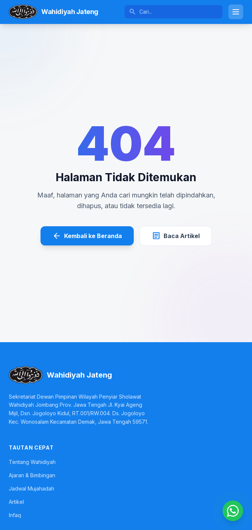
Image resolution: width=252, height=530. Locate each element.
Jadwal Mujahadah (31, 488)
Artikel (16, 502)
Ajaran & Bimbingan (32, 475)
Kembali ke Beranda (87, 236)
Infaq (15, 515)
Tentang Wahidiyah (32, 462)
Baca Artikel (176, 236)
